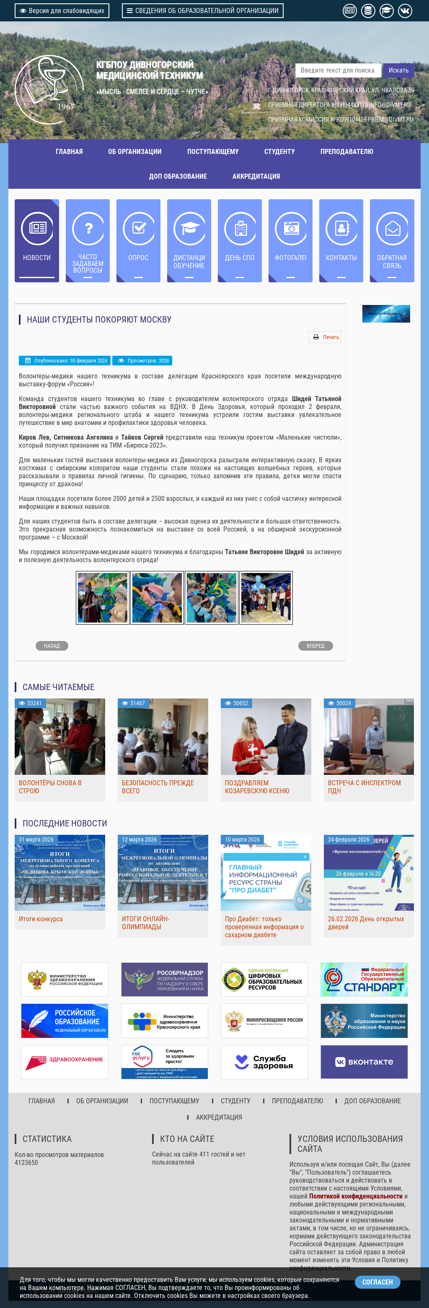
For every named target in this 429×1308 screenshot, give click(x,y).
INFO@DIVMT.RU (390, 105)
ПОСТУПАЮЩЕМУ (213, 152)
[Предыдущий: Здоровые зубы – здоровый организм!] (52, 646)
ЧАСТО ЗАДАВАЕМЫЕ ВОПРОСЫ (87, 263)
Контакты (341, 258)
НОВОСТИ (37, 258)
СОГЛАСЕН (377, 1282)
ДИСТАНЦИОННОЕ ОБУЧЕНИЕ (189, 262)
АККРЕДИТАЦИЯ (256, 176)
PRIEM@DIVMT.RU (390, 119)
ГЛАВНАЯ (69, 152)
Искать (399, 70)
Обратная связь (392, 262)
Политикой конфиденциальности (356, 1195)
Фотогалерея (290, 258)
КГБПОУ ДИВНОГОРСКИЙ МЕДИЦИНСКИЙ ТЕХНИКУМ (149, 70)
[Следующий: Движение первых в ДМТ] (316, 646)
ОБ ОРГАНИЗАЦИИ (135, 152)
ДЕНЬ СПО (240, 258)
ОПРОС (138, 258)
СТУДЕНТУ (279, 152)
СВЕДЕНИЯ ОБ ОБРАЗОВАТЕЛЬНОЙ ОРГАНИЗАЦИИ (203, 11)
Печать (331, 337)
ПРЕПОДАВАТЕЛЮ (346, 152)
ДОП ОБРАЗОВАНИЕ (178, 176)
